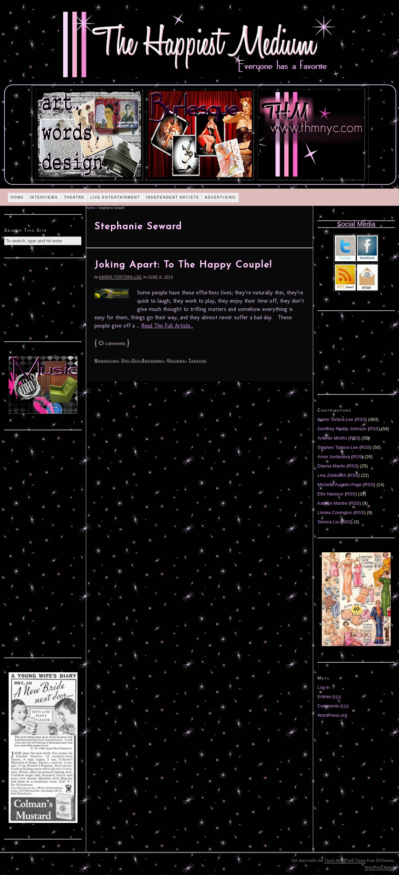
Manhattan (106, 360)
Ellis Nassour (330, 493)
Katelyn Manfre (332, 503)
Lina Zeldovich (331, 475)
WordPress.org (332, 715)
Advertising (220, 197)
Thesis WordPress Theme (345, 860)
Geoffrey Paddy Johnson (342, 428)
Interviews (44, 197)
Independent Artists (172, 197)
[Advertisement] (43, 298)
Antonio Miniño (332, 438)
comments (112, 343)
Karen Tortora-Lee (120, 277)
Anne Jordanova (333, 456)
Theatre (74, 197)
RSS (361, 419)
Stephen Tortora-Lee (337, 447)
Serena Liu (328, 521)
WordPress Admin (380, 867)
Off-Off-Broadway (142, 360)
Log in (323, 687)
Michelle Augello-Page (339, 484)
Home (17, 197)
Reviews (176, 360)
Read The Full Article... (167, 325)
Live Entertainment (115, 197)
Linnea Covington (334, 512)
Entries (329, 696)
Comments (333, 705)
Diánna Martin (331, 466)
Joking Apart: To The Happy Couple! (183, 265)
